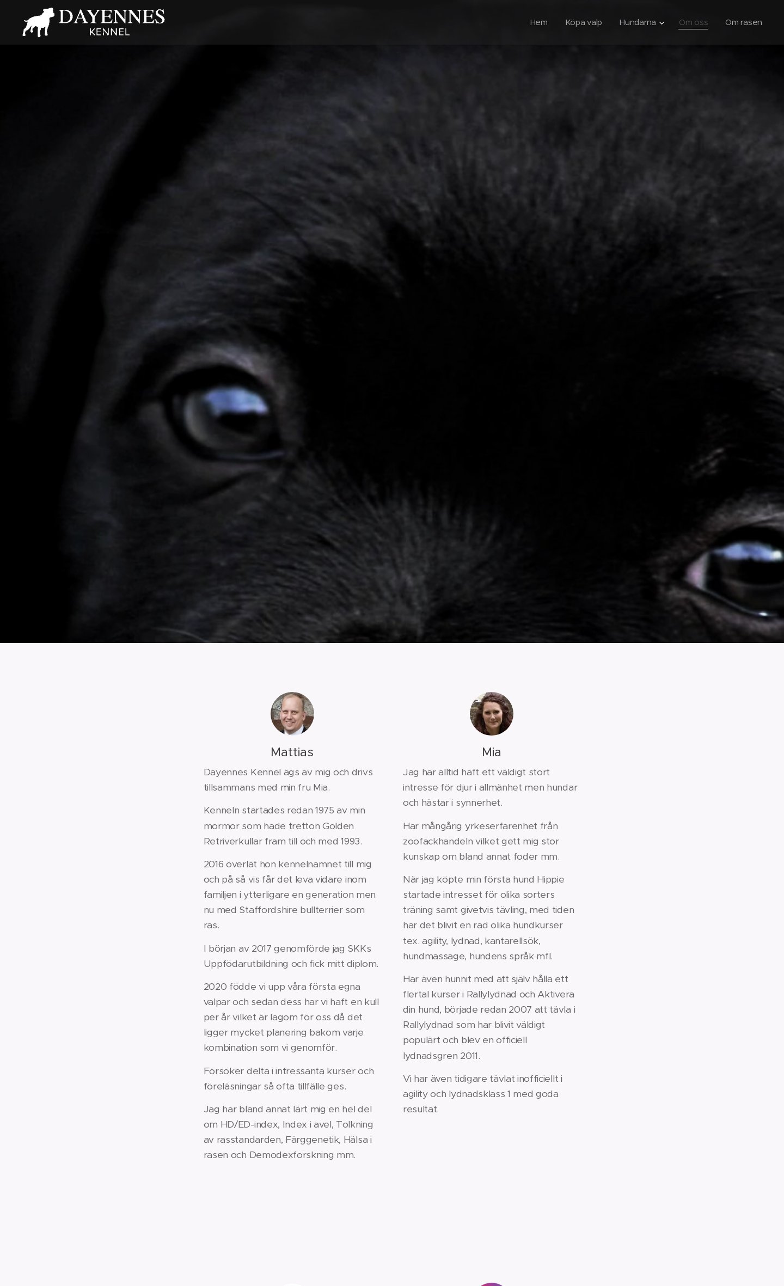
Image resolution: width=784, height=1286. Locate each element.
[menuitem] (537, 22)
